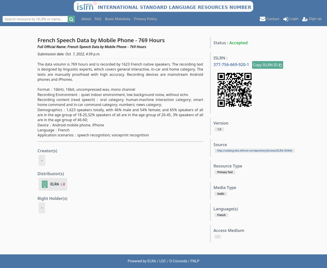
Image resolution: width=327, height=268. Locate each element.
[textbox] (36, 19)
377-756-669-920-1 (231, 64)
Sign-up (312, 19)
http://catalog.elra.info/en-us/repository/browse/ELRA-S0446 (254, 150)
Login (291, 19)
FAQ (98, 19)
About (86, 19)
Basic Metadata (117, 19)
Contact (269, 19)
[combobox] (35, 19)
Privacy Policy (145, 19)
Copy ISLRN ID (267, 64)
